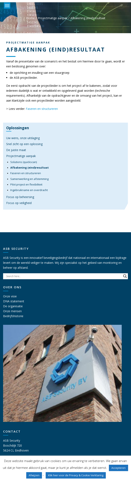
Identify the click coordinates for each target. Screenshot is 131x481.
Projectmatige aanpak (52, 18)
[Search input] (63, 276)
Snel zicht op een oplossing (24, 144)
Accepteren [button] (118, 468)
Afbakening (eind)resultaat (29, 167)
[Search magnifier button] (125, 276)
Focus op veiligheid (19, 203)
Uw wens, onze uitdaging (23, 138)
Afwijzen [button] (34, 475)
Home (30, 18)
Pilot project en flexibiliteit (26, 184)
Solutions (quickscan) (23, 162)
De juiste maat (16, 150)
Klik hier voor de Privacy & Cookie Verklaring (75, 475)
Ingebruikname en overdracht (29, 190)
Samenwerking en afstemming (29, 179)
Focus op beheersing (20, 197)
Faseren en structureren (42, 109)
